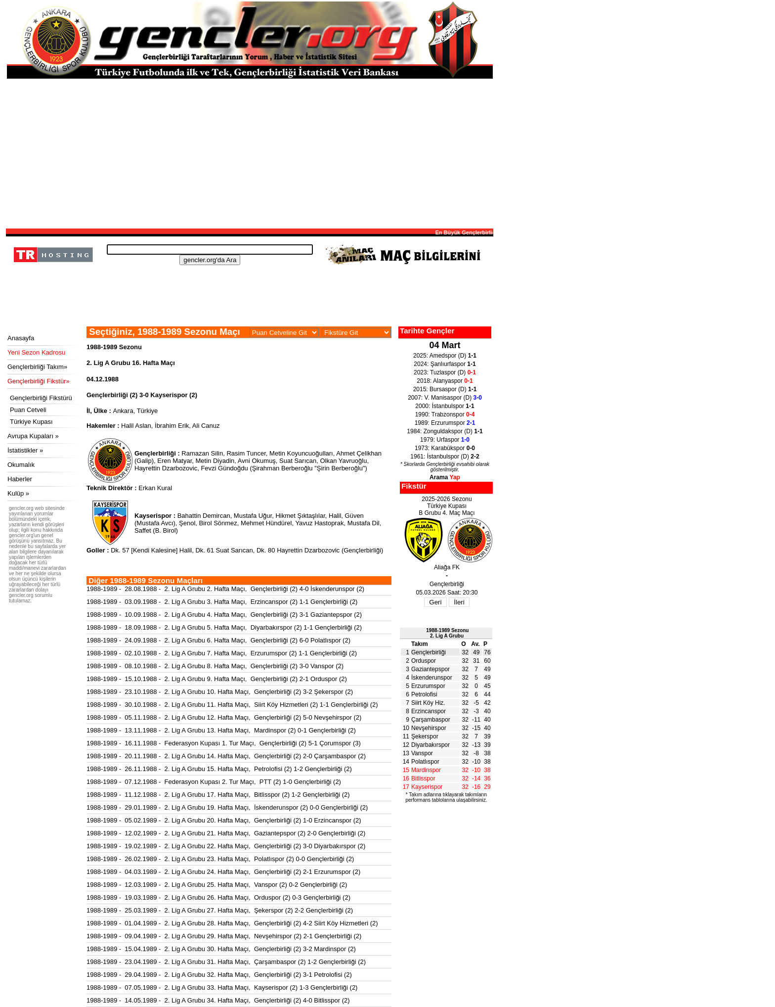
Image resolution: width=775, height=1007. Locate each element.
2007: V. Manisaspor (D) (445, 397)
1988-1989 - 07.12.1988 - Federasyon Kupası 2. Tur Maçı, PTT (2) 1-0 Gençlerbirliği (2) (213, 781)
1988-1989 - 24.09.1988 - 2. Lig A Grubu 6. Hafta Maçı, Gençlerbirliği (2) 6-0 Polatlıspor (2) (218, 640)
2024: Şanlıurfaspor (444, 364)
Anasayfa (20, 338)
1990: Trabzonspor (445, 414)
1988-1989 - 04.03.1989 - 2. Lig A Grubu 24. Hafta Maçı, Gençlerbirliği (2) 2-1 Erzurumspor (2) (223, 871)
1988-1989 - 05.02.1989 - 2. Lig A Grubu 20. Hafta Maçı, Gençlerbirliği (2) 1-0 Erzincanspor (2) (223, 820)
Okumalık (21, 464)
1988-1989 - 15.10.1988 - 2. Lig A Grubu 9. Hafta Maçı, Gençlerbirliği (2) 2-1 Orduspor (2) (216, 679)
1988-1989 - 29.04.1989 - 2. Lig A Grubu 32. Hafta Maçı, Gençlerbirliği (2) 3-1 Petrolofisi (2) (219, 974)
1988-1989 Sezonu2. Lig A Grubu (447, 633)
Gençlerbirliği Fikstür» (38, 381)
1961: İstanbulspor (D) (444, 456)
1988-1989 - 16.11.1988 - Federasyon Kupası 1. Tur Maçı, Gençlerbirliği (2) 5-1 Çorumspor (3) (223, 743)
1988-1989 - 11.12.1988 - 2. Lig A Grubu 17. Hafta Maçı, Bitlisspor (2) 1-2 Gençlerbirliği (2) (218, 794)
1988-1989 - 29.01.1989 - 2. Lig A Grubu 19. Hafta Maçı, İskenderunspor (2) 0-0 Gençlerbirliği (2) (227, 807)
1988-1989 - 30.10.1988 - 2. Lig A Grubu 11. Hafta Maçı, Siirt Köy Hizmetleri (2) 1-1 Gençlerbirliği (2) (232, 704)
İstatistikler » (25, 450)
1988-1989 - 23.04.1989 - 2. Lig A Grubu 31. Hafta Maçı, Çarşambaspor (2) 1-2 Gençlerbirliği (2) (226, 961)
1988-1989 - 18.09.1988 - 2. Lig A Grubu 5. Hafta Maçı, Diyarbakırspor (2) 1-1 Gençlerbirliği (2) (224, 627)
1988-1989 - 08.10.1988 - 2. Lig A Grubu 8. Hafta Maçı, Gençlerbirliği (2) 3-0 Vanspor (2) (215, 666)
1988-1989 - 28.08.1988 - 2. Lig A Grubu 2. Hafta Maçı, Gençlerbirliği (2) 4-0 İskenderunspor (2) (225, 589)
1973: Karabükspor (445, 448)
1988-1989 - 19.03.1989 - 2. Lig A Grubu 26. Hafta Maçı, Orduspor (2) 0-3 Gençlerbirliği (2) (218, 897)
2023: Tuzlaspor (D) (445, 372)
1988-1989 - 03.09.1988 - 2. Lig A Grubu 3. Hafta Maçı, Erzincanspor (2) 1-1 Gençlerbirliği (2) (221, 601)
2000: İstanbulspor (444, 406)
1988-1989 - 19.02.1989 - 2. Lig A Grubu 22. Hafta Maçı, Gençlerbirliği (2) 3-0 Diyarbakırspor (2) (225, 846)
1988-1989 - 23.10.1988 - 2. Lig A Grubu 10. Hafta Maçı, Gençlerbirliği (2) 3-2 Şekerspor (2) (219, 691)
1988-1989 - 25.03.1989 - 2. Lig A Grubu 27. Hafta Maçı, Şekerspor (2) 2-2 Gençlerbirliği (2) (219, 910)
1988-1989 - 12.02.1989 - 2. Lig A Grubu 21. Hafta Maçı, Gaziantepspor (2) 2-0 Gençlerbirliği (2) (225, 833)
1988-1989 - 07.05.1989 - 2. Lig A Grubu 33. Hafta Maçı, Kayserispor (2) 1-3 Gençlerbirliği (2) (221, 987)
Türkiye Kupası (31, 421)
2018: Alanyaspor (445, 380)
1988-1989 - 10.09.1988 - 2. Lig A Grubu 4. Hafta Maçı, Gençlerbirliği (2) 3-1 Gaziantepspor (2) (224, 614)
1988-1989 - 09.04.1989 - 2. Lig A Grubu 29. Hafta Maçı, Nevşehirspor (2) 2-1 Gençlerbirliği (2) (223, 936)
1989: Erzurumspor (445, 422)
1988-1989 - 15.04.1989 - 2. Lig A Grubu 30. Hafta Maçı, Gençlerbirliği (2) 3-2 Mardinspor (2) (221, 949)
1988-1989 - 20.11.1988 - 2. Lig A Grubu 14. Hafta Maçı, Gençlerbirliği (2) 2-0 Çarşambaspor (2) (226, 756)
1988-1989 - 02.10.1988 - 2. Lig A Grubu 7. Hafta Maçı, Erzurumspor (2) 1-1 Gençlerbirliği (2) (221, 653)
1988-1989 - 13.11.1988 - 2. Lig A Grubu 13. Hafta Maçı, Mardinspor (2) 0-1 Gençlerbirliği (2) (221, 730)
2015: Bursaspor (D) (445, 389)
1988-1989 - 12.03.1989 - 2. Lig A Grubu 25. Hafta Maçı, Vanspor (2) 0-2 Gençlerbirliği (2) (216, 884)
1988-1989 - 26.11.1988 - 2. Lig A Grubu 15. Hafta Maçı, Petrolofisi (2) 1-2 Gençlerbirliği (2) (219, 769)
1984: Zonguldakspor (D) (444, 431)
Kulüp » (18, 493)
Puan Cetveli (28, 409)
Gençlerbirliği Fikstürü (41, 398)
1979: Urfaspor (445, 439)
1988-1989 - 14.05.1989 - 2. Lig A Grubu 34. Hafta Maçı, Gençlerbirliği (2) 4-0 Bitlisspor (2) (218, 1000)
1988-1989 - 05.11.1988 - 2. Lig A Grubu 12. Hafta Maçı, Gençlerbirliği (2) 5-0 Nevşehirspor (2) (223, 717)
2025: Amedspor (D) (444, 355)
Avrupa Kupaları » (33, 436)
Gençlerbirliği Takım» (37, 366)
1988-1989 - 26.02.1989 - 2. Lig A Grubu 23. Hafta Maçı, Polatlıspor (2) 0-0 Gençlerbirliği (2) (220, 859)
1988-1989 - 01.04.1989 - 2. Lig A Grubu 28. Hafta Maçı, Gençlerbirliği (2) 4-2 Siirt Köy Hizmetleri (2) (232, 923)
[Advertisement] (249, 153)
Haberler (19, 479)
